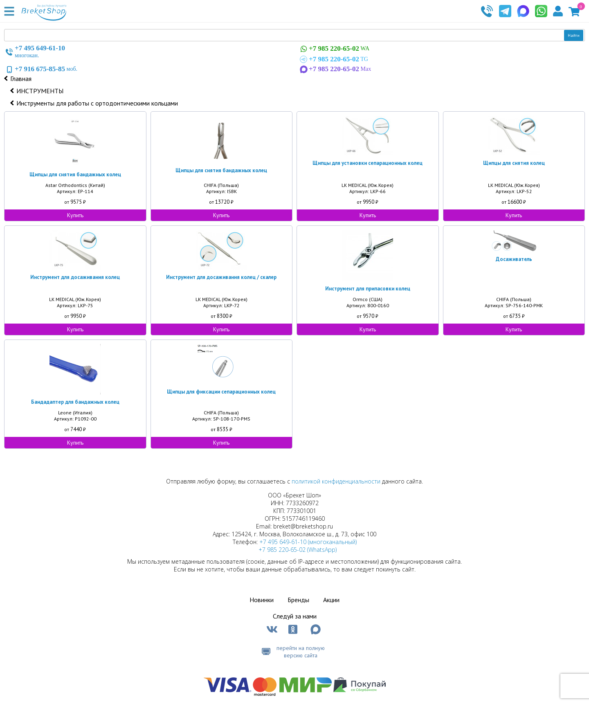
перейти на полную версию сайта (301, 651)
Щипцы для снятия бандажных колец (75, 174)
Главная (20, 78)
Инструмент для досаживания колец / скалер (221, 277)
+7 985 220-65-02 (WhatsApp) (298, 549)
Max (334, 69)
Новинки (262, 600)
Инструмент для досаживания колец (75, 277)
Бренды (298, 600)
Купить (75, 215)
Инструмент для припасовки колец (367, 288)
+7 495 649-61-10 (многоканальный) (308, 542)
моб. (40, 69)
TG (333, 59)
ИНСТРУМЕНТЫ (39, 91)
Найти (574, 35)
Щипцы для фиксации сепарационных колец (221, 391)
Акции (331, 600)
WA (333, 49)
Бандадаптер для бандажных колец (75, 401)
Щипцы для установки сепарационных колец (367, 163)
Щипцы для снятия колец (514, 163)
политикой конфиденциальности (336, 481)
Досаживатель (514, 259)
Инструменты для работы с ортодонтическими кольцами (97, 103)
